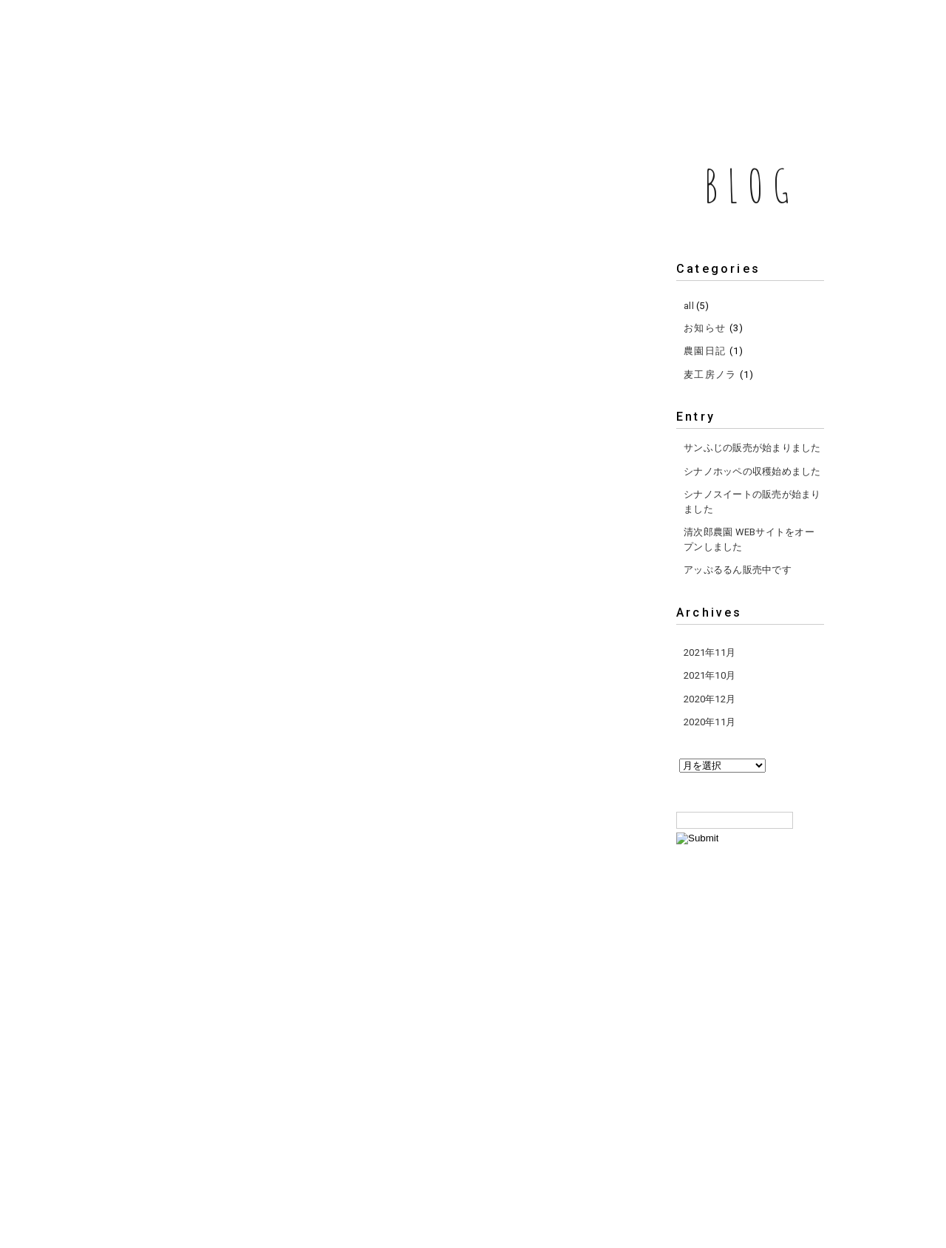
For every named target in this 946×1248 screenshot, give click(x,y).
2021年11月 (709, 652)
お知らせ (705, 327)
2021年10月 (709, 675)
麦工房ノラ (710, 374)
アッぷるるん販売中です (738, 569)
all (689, 305)
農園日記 (705, 350)
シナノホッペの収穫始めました (752, 471)
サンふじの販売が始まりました (752, 447)
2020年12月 (709, 699)
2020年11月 (709, 722)
